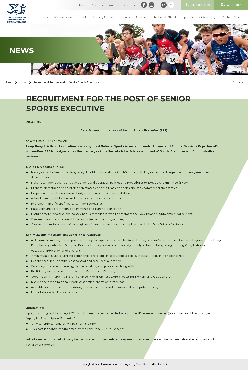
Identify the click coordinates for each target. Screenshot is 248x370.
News (23, 82)
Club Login (234, 4)
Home (8, 82)
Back (236, 82)
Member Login (200, 4)
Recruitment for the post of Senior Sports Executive (66, 82)
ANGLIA (162, 364)
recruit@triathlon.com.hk (176, 313)
